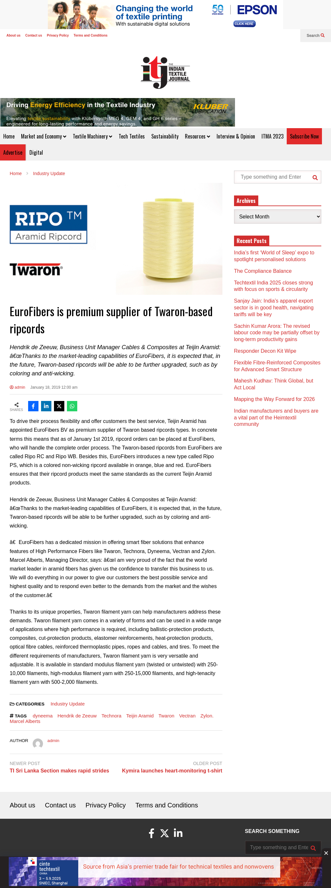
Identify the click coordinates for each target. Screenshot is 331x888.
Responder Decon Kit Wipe (265, 351)
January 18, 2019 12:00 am (54, 387)
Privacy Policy (58, 35)
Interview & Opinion (236, 136)
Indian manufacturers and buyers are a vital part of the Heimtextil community (276, 417)
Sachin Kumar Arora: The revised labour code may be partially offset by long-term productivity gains (277, 332)
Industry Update (67, 703)
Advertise (12, 152)
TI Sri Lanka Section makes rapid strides (59, 770)
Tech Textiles (132, 136)
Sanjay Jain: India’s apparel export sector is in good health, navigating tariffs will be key (274, 307)
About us (13, 35)
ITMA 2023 (272, 136)
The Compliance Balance (263, 271)
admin (17, 387)
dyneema (43, 715)
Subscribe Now (304, 136)
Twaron (166, 715)
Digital (36, 152)
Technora (111, 715)
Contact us (33, 35)
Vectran (187, 715)
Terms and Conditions (91, 35)
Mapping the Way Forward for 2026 (274, 399)
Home (9, 136)
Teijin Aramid (140, 715)
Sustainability (164, 136)
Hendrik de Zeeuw (77, 715)
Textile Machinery (92, 136)
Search (316, 35)
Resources (197, 136)
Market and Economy (43, 136)
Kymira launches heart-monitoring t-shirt (172, 770)
